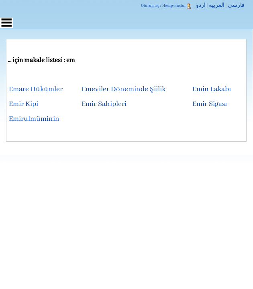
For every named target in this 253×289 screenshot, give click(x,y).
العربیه (216, 5)
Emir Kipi (23, 104)
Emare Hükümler (36, 89)
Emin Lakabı (211, 89)
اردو (201, 5)
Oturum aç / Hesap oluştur (163, 6)
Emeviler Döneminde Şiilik (123, 89)
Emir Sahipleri (104, 104)
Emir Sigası (209, 104)
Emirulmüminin (34, 119)
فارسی (236, 5)
